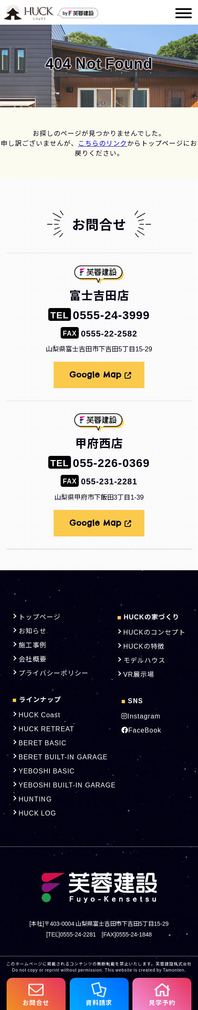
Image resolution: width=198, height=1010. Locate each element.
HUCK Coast (39, 714)
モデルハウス (144, 660)
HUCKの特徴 (144, 646)
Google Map (101, 374)
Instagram (140, 716)
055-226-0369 (99, 462)
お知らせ (33, 630)
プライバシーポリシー (54, 673)
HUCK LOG (37, 813)
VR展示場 (138, 674)
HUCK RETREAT (46, 728)
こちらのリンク (102, 143)
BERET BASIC (42, 742)
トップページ (40, 616)
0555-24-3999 (99, 314)
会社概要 (33, 659)
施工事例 (33, 645)
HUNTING (35, 799)
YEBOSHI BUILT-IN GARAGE (67, 785)
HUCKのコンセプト (154, 632)
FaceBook (141, 730)
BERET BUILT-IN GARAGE (63, 756)
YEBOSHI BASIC (47, 770)
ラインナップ (36, 699)
